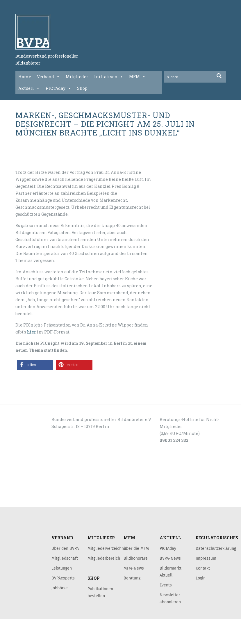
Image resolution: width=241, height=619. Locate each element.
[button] (35, 365)
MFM (137, 77)
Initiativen (108, 77)
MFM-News (134, 568)
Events (166, 585)
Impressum (206, 558)
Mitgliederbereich (104, 558)
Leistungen (61, 568)
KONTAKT (37, 464)
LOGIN (34, 500)
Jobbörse (59, 588)
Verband (48, 77)
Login (201, 578)
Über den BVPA (65, 548)
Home (24, 76)
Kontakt (203, 568)
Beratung (132, 578)
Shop (82, 88)
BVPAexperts (63, 578)
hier (31, 332)
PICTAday (58, 88)
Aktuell (29, 88)
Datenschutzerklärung (216, 548)
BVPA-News (170, 558)
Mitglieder (77, 76)
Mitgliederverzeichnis (107, 548)
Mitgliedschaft (64, 558)
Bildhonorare (136, 558)
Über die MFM (136, 548)
